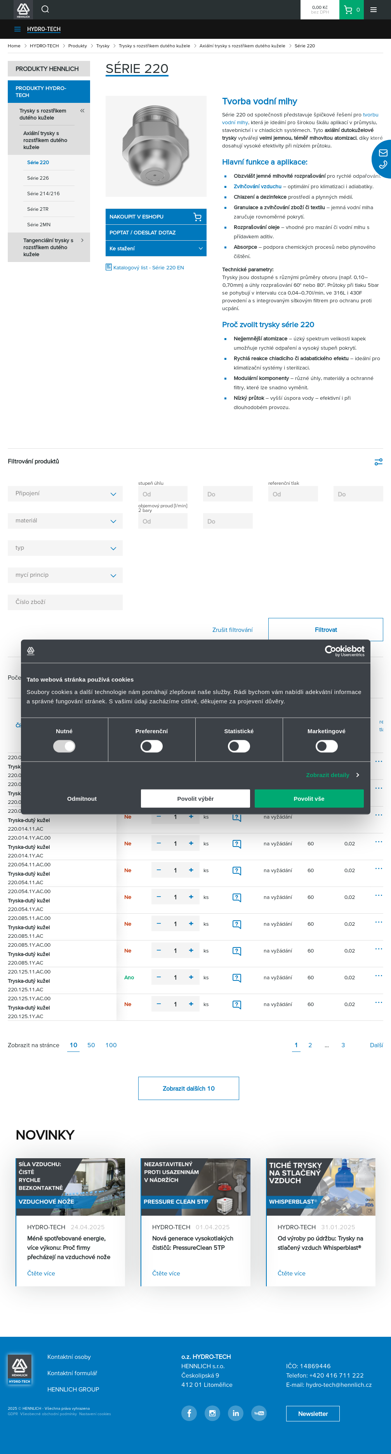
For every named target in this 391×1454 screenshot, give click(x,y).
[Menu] (373, 9)
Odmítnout (82, 798)
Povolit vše (309, 798)
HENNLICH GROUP (73, 1389)
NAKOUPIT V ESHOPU (155, 217)
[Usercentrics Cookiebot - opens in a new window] (331, 651)
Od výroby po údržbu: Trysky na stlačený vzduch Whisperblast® (320, 1243)
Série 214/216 (43, 193)
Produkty (77, 45)
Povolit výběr (195, 798)
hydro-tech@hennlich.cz (339, 1384)
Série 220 (38, 162)
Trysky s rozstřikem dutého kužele (154, 45)
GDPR (13, 1414)
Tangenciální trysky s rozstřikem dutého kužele (56, 245)
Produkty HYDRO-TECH (41, 91)
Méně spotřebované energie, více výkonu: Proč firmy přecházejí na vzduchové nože (68, 1247)
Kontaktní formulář (72, 1372)
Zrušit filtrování (232, 629)
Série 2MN (38, 224)
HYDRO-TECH (44, 29)
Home (14, 45)
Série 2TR (38, 209)
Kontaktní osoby (69, 1356)
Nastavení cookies (95, 1414)
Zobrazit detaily (327, 775)
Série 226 (38, 178)
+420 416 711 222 (336, 1375)
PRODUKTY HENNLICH (47, 68)
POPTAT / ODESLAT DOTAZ (142, 232)
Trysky (102, 45)
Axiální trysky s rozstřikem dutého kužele (242, 45)
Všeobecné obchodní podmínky (48, 1414)
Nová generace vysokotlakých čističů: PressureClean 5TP (192, 1243)
